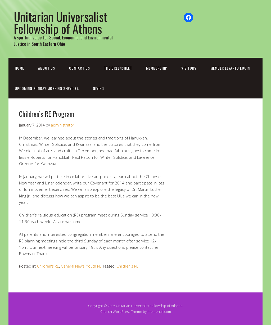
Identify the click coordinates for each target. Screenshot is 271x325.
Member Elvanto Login (230, 68)
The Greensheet (118, 68)
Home (19, 68)
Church (106, 311)
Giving (98, 88)
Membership (156, 68)
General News (72, 266)
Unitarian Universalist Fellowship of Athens (60, 22)
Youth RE (93, 266)
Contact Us (79, 68)
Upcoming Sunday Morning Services (47, 88)
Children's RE (48, 266)
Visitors (188, 68)
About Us (46, 68)
